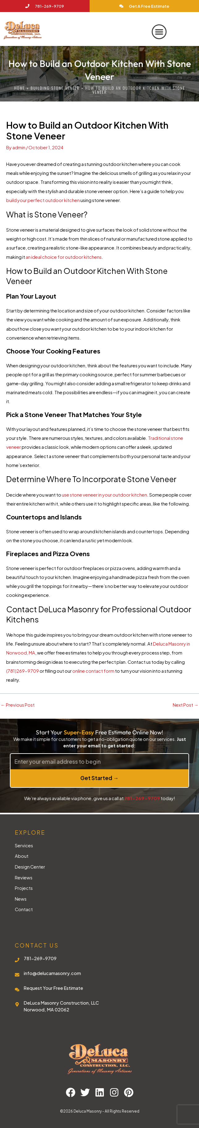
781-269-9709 (142, 798)
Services (24, 845)
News (21, 899)
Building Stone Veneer (55, 88)
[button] (159, 31)
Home (19, 88)
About (21, 856)
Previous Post (18, 705)
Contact (24, 909)
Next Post (185, 705)
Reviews (23, 877)
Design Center (30, 867)
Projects (24, 888)
